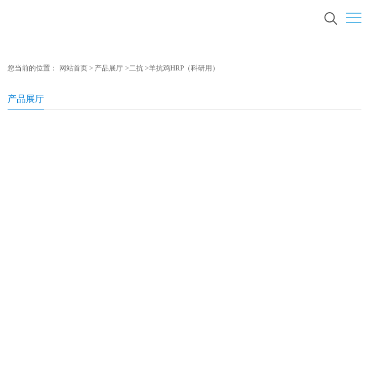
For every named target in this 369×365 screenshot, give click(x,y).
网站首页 (73, 68)
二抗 (136, 68)
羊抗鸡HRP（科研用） (184, 68)
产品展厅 (109, 68)
